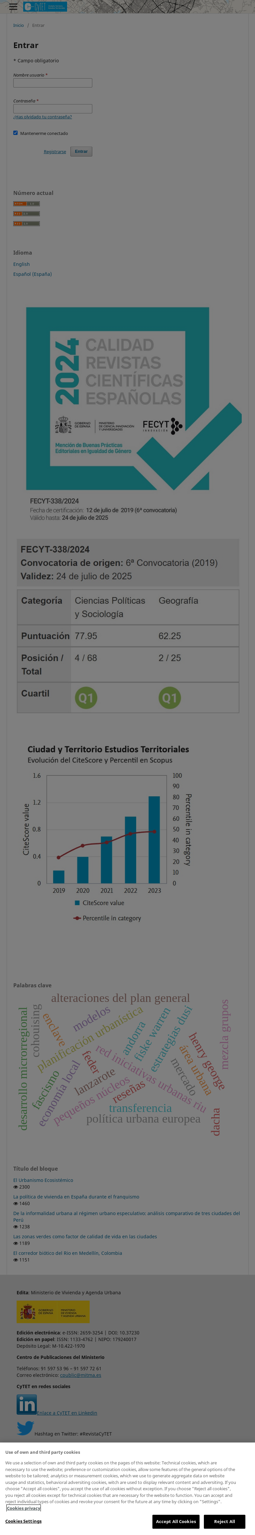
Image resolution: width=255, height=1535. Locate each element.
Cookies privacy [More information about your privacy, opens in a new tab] (23, 1508)
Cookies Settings (23, 1521)
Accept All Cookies (176, 1521)
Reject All (224, 1521)
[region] (127, 1489)
